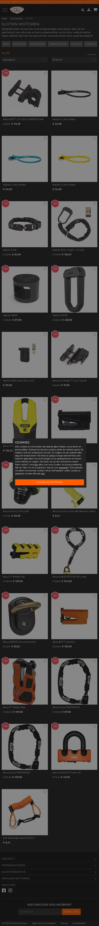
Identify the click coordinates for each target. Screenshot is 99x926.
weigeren (63, 467)
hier (36, 464)
